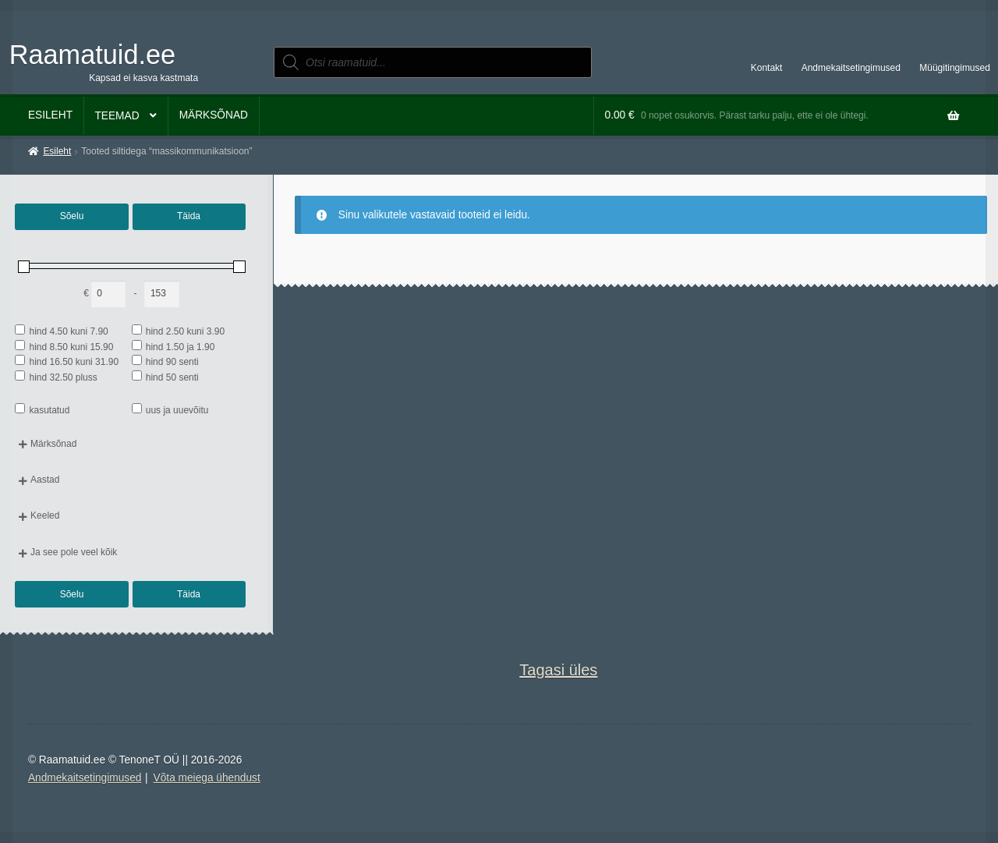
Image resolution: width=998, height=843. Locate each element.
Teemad (116, 116)
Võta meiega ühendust (207, 778)
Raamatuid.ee (92, 54)
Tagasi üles (558, 669)
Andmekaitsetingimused (851, 67)
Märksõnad (213, 115)
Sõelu (72, 216)
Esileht (50, 115)
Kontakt (767, 67)
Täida (188, 216)
